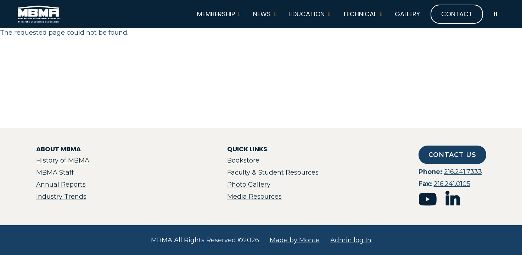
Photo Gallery (248, 184)
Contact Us (452, 155)
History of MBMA (62, 160)
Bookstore (243, 160)
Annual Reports (61, 184)
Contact (456, 14)
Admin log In (350, 240)
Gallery (407, 14)
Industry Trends (61, 196)
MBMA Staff (55, 172)
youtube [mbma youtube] (428, 200)
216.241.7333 (463, 172)
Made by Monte (295, 240)
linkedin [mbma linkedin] (452, 200)
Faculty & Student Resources (273, 172)
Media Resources (254, 196)
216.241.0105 (452, 184)
